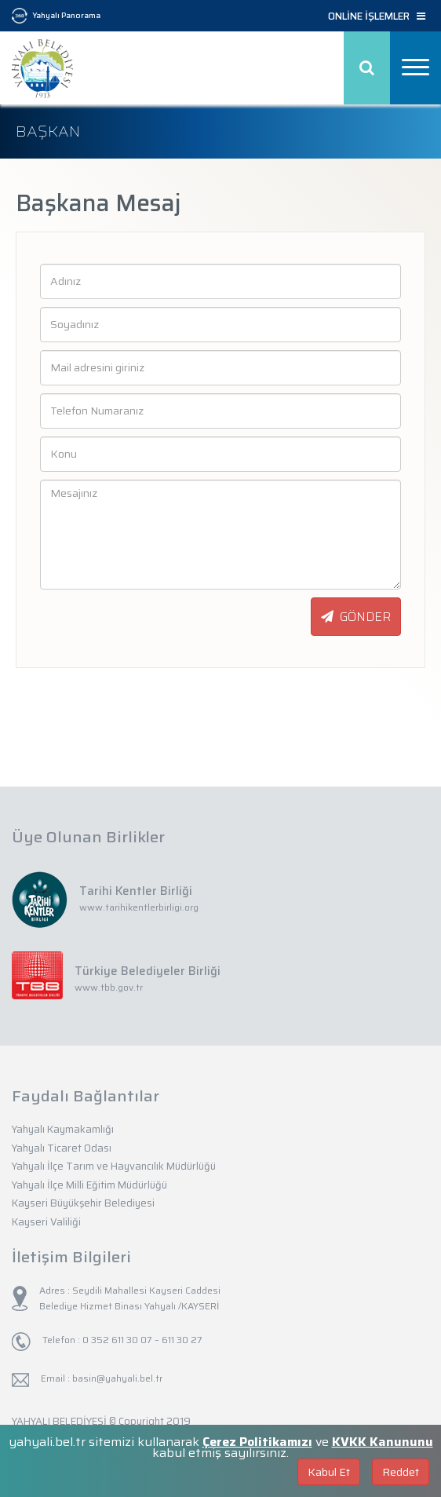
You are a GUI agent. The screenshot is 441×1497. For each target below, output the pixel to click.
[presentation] (117, 617)
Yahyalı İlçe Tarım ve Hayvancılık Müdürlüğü (114, 1166)
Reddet (400, 1472)
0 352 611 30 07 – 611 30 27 (141, 1339)
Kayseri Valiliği (46, 1222)
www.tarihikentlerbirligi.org (139, 907)
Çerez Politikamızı (257, 1441)
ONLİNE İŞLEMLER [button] (376, 16)
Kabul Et (329, 1472)
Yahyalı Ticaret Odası (61, 1148)
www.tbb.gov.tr (109, 987)
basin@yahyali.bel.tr (117, 1378)
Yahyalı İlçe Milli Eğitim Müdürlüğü (89, 1185)
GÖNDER (356, 616)
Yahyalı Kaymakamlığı (63, 1129)
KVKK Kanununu (382, 1441)
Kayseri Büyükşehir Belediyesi (83, 1203)
